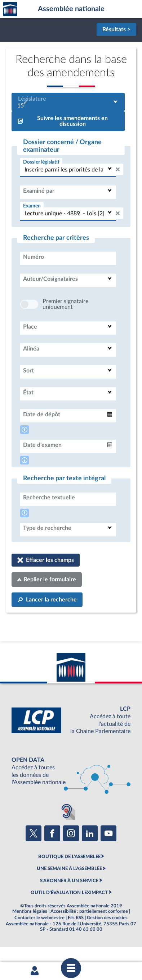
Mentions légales (29, 933)
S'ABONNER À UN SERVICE (69, 902)
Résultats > (116, 29)
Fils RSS (76, 939)
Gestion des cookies (107, 939)
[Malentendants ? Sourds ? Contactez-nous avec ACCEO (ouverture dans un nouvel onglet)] (66, 832)
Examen (32, 206)
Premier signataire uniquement (65, 325)
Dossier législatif (41, 162)
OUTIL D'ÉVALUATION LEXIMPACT (69, 914)
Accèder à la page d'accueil (10, 9)
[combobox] (68, 102)
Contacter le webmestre (39, 939)
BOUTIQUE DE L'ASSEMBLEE (69, 878)
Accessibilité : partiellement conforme (89, 933)
